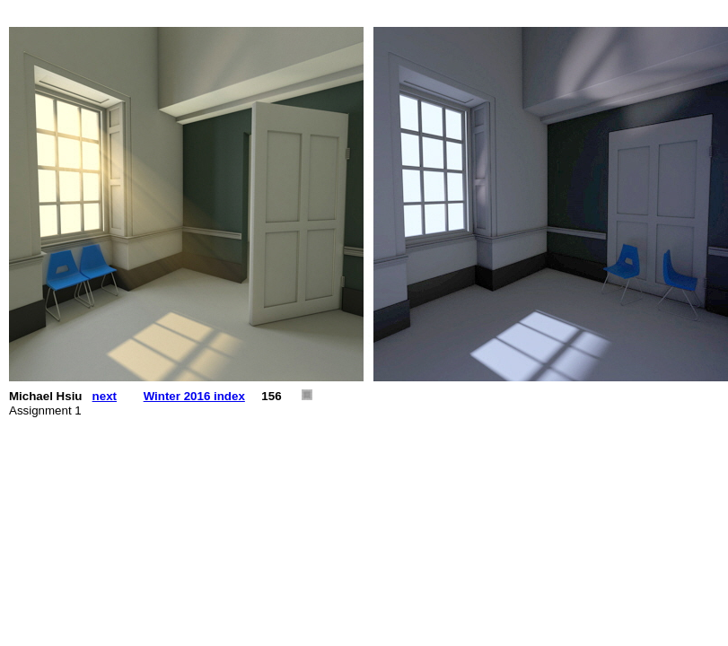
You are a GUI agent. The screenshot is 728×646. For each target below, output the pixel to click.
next (104, 396)
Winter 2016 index (194, 396)
